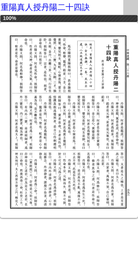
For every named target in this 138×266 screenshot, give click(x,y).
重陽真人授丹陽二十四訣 (45, 7)
